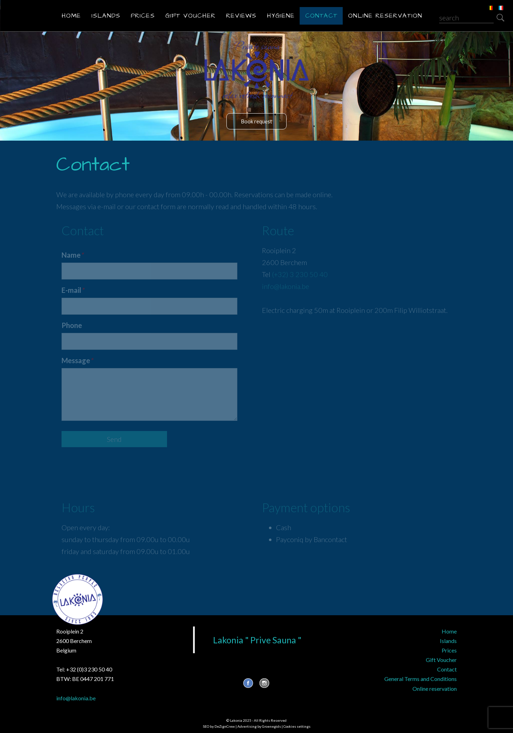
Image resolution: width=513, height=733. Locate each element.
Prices (143, 15)
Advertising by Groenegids (259, 726)
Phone (72, 325)
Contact (321, 15)
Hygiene (281, 15)
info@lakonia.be (285, 286)
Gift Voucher (190, 15)
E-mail (73, 290)
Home (71, 15)
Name (72, 255)
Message (77, 360)
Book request (256, 121)
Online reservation (385, 15)
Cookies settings (296, 726)
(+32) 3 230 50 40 (300, 274)
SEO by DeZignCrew (219, 726)
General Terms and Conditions (420, 678)
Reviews (241, 15)
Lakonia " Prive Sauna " (257, 640)
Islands (105, 15)
